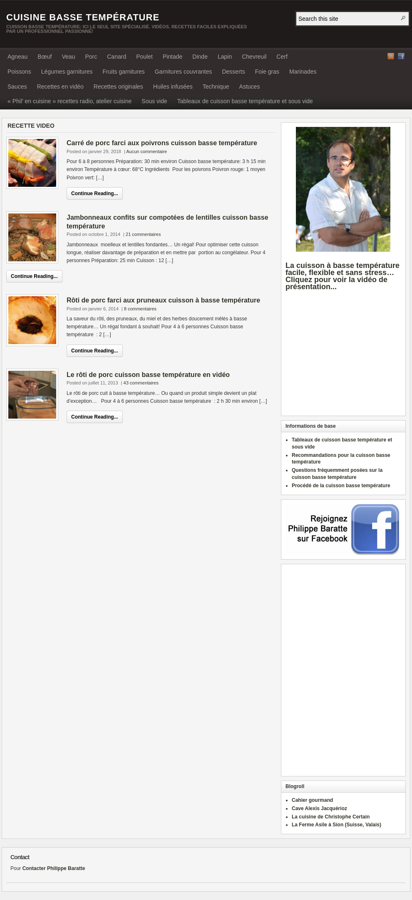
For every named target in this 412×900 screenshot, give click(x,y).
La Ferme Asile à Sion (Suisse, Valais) (336, 825)
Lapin (225, 56)
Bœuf (44, 56)
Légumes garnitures (67, 71)
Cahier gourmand (312, 800)
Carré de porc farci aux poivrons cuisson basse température (162, 142)
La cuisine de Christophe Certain (331, 817)
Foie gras (267, 71)
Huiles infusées (173, 86)
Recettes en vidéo (60, 86)
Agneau (17, 56)
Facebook (401, 56)
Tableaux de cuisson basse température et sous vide (245, 101)
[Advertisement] (343, 359)
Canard (116, 56)
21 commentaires (143, 234)
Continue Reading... (94, 193)
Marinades (302, 71)
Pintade (172, 56)
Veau (68, 56)
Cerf (281, 56)
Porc (91, 56)
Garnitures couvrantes (183, 71)
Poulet (144, 56)
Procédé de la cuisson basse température (341, 485)
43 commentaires (141, 382)
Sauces (17, 86)
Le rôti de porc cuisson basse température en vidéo (148, 374)
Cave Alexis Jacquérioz (319, 808)
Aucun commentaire (146, 151)
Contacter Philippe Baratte (53, 868)
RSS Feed (391, 56)
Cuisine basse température (82, 17)
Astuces (249, 86)
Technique (216, 86)
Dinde (200, 56)
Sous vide (154, 101)
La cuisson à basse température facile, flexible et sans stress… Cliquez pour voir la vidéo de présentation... (342, 275)
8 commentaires (140, 308)
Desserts (233, 71)
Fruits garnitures (124, 71)
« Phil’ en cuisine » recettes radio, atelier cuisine (69, 101)
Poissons (19, 71)
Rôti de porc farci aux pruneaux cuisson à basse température (163, 300)
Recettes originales (118, 86)
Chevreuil (254, 56)
